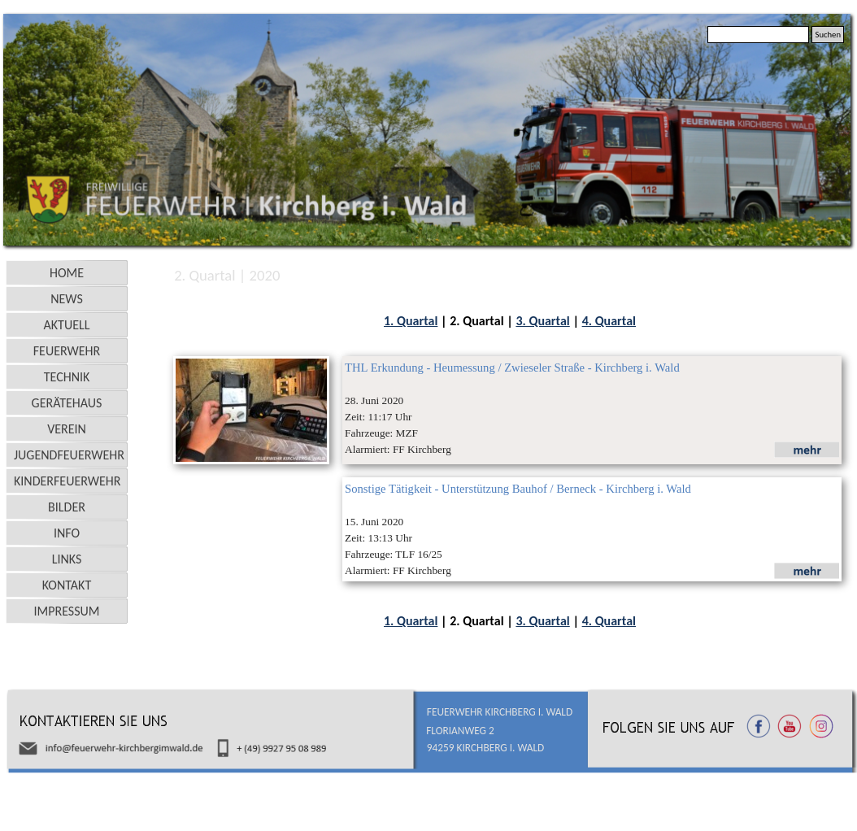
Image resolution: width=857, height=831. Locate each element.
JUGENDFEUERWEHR (69, 455)
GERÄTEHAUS (67, 403)
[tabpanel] (510, 321)
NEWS (66, 299)
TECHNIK (67, 377)
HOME (67, 273)
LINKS (67, 559)
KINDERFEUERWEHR (67, 481)
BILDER (66, 507)
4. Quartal (609, 320)
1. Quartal (410, 320)
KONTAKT (66, 585)
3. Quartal (542, 320)
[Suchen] (758, 34)
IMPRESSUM (67, 611)
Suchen (828, 34)
